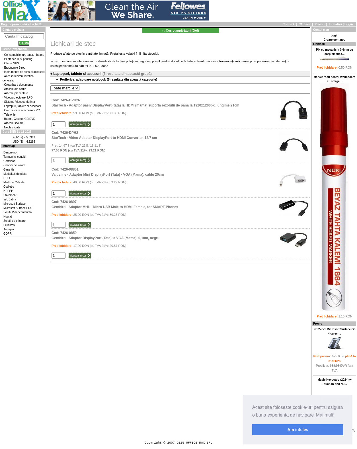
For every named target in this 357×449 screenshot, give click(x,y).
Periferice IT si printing (18, 59)
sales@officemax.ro (64, 65)
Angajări (8, 229)
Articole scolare (14, 123)
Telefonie (10, 114)
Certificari (9, 161)
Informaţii (9, 145)
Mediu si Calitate (13, 182)
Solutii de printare (14, 220)
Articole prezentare (16, 93)
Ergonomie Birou (14, 67)
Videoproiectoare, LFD (18, 97)
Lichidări (335, 24)
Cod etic (8, 186)
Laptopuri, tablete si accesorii (22, 106)
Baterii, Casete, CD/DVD (19, 118)
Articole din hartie (15, 89)
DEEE (7, 178)
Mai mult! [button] (325, 415)
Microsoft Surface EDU (17, 208)
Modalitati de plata (14, 173)
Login (348, 24)
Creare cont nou (335, 39)
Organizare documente (18, 84)
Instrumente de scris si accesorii (24, 71)
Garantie (8, 169)
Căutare (304, 24)
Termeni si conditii (14, 156)
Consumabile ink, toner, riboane (24, 54)
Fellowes (9, 225)
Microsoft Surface (14, 203)
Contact (288, 24)
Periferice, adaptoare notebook (83, 79)
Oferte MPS (11, 63)
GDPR (7, 233)
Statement (10, 195)
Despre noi (10, 152)
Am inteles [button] (298, 429)
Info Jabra (9, 199)
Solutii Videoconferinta (17, 212)
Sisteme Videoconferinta (19, 101)
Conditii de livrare (14, 165)
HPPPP (8, 190)
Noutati (8, 216)
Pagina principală (14, 24)
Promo (320, 24)
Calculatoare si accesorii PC (22, 110)
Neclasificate (12, 127)
